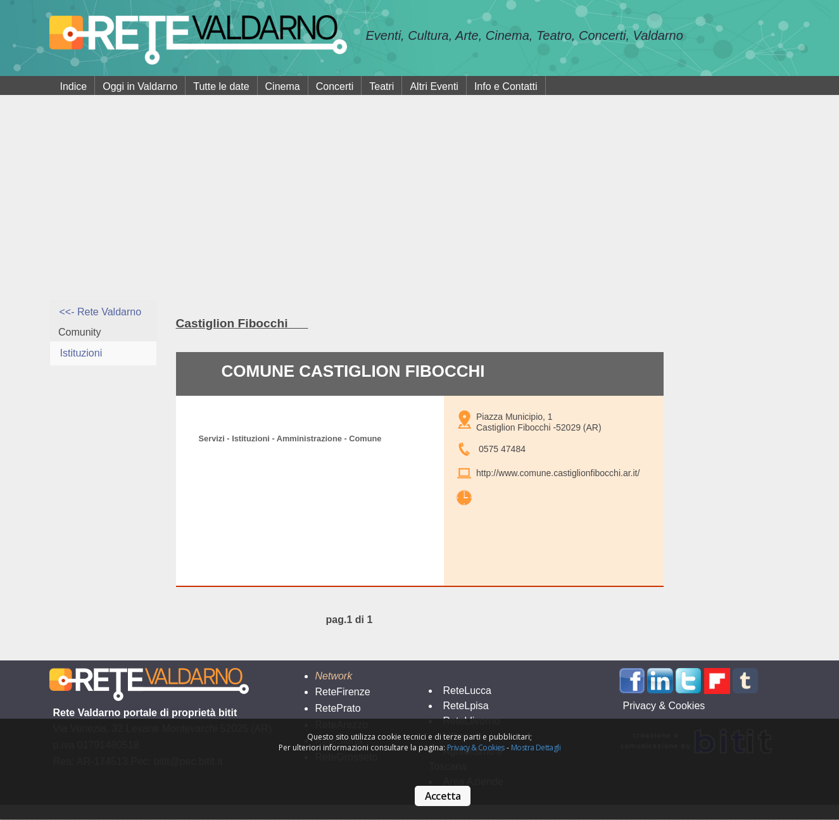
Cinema (282, 86)
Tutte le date (221, 86)
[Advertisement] (420, 205)
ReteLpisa (465, 705)
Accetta (442, 796)
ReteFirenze (342, 691)
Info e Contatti (506, 86)
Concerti (335, 86)
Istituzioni (81, 353)
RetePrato (337, 708)
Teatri (381, 86)
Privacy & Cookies (476, 747)
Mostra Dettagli (535, 747)
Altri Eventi (434, 86)
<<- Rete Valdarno (101, 311)
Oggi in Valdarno (140, 86)
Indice (73, 86)
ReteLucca (467, 690)
